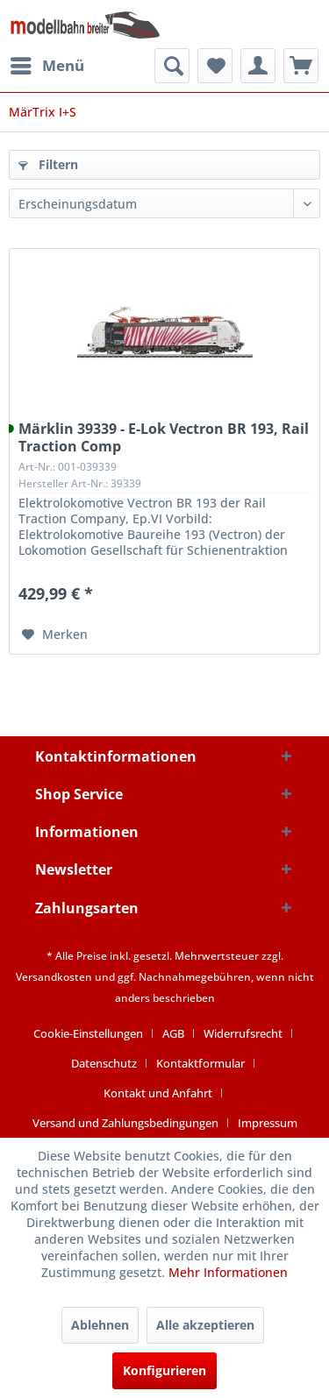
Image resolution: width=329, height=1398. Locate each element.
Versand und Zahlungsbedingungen (125, 1123)
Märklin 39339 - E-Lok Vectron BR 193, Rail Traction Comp (163, 437)
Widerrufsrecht (243, 1033)
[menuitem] (46, 65)
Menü (47, 63)
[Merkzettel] (214, 65)
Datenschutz (104, 1063)
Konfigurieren (164, 1370)
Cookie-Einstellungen (88, 1033)
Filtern (48, 164)
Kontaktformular (200, 1063)
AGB (173, 1033)
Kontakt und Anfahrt (158, 1093)
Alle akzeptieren (205, 1324)
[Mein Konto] (257, 65)
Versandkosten (54, 976)
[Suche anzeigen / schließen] (172, 65)
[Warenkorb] (300, 65)
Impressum (267, 1123)
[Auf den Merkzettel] (55, 634)
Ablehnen (100, 1324)
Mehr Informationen (228, 1272)
